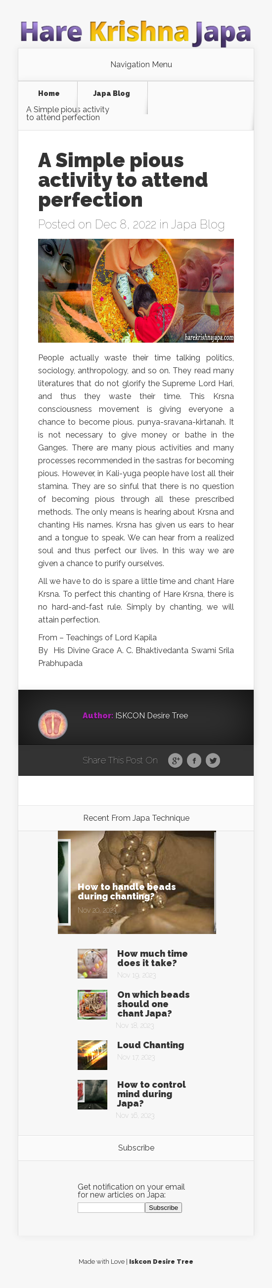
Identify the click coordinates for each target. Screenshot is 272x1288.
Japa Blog (111, 93)
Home (49, 93)
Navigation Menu (141, 65)
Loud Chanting (150, 1045)
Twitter (213, 761)
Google (175, 761)
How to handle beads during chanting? (127, 891)
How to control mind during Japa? (151, 1094)
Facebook (194, 761)
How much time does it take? (152, 958)
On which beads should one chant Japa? (153, 1004)
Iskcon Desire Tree (161, 1261)
